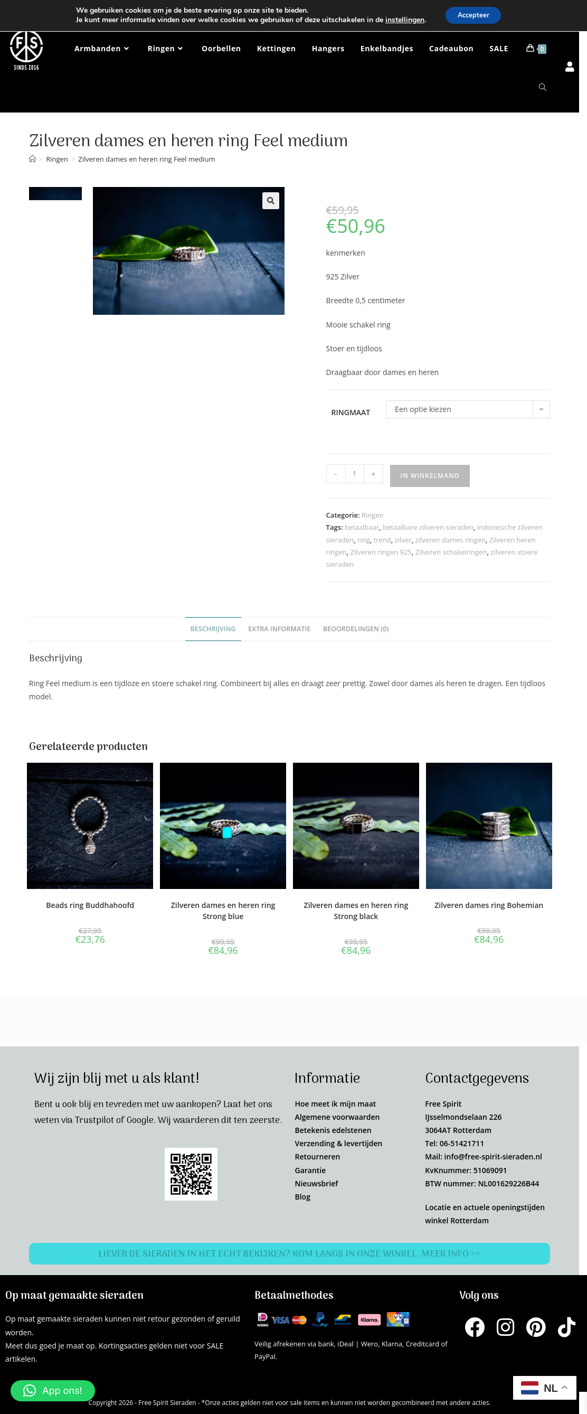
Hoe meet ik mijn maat (335, 1104)
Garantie (310, 1170)
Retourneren (317, 1156)
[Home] (32, 159)
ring (363, 540)
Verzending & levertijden (338, 1143)
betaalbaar (362, 527)
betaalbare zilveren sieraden (428, 527)
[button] (270, 200)
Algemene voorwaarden (337, 1117)
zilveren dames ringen (450, 540)
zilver (403, 540)
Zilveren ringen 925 (380, 552)
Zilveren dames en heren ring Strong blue (223, 910)
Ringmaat (351, 412)
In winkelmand (430, 475)
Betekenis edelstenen (333, 1130)
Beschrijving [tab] (213, 628)
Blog (302, 1197)
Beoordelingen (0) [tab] (356, 628)
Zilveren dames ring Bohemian (488, 905)
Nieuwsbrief (316, 1183)
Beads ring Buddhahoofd (90, 905)
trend (382, 540)
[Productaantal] (354, 473)
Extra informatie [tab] (279, 628)
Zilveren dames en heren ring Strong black (356, 910)
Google (140, 1120)
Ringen (373, 515)
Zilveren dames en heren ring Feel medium (146, 159)
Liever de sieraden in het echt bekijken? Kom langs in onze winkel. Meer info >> (289, 1253)
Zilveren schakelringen (451, 552)
